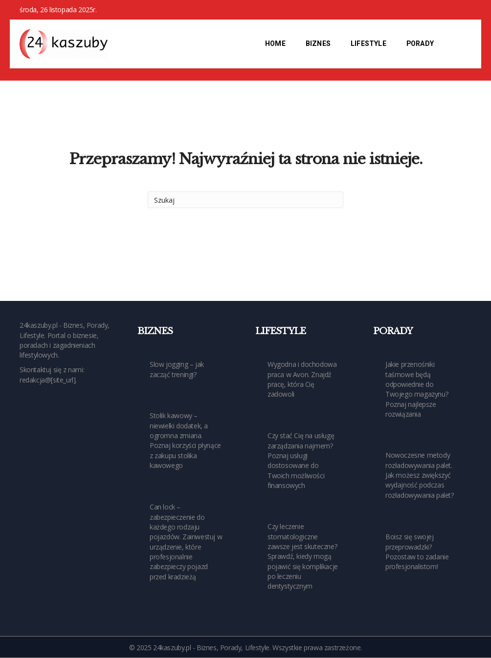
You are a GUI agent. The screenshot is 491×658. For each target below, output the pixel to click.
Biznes (318, 44)
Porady (420, 44)
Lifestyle (368, 44)
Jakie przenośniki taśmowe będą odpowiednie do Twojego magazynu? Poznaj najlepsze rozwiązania (416, 389)
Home (275, 44)
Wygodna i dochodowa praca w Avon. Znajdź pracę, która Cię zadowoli (302, 379)
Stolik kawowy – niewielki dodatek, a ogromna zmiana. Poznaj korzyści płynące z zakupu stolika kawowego (185, 440)
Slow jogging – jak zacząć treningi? (177, 369)
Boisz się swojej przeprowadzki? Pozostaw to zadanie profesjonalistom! (416, 551)
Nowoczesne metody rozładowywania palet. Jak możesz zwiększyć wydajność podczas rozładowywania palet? (419, 474)
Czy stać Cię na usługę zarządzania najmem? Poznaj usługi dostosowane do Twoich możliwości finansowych (301, 460)
